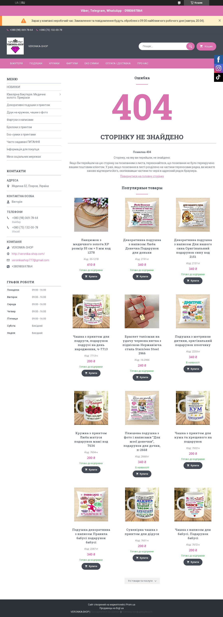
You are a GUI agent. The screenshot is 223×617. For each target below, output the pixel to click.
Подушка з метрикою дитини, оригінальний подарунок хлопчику (193, 340)
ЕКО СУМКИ (92, 63)
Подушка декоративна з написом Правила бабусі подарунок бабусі (91, 536)
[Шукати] (190, 46)
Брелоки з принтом (19, 127)
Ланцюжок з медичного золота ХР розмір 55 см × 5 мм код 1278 (91, 246)
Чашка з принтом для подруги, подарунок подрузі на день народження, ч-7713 (91, 342)
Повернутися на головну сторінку (142, 176)
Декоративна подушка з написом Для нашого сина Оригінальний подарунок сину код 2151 (193, 248)
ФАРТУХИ (72, 63)
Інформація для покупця (23, 149)
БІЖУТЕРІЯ (16, 63)
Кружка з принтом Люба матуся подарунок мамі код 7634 (91, 439)
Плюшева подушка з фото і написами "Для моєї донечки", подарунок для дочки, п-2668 (141, 441)
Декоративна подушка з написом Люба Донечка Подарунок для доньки (142, 246)
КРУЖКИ (54, 63)
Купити (93, 276)
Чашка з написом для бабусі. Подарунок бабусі (193, 534)
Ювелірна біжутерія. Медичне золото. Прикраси (26, 96)
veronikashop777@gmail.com (30, 260)
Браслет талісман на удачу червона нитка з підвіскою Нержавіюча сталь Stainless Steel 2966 (141, 344)
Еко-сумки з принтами (21, 134)
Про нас (142, 63)
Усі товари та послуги (140, 580)
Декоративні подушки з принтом (28, 105)
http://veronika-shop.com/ (28, 253)
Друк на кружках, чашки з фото (27, 112)
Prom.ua (130, 604)
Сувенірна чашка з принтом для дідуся (142, 532)
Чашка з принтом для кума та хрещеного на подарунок (193, 437)
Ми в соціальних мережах (24, 156)
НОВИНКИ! (13, 87)
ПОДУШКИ (36, 63)
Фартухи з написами (20, 119)
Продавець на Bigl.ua (112, 608)
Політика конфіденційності (137, 611)
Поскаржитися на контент (105, 611)
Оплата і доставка (118, 63)
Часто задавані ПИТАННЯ (23, 141)
